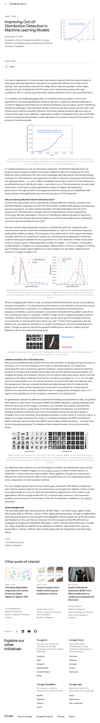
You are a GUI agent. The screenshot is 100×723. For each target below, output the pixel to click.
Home (7, 16)
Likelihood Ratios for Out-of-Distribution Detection (32, 168)
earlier (17, 242)
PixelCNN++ (87, 242)
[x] (16, 631)
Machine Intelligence (13, 545)
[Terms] (72, 716)
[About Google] (25, 716)
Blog (14, 16)
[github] (35, 631)
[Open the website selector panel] (28, 4)
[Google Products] (44, 716)
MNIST (72, 249)
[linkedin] (23, 631)
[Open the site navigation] (5, 4)
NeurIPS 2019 (78, 168)
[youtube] (29, 631)
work (23, 242)
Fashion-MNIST (42, 245)
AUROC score (52, 470)
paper (53, 486)
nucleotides (65, 378)
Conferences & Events (14, 542)
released (23, 172)
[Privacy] (61, 716)
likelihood (13, 181)
